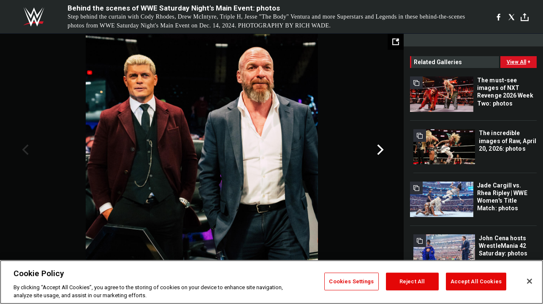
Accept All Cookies (476, 281)
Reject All (412, 281)
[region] (271, 282)
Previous (24, 150)
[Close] (529, 281)
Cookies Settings (351, 281)
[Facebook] (498, 17)
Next (379, 150)
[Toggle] (524, 17)
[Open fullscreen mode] (396, 42)
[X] (511, 17)
